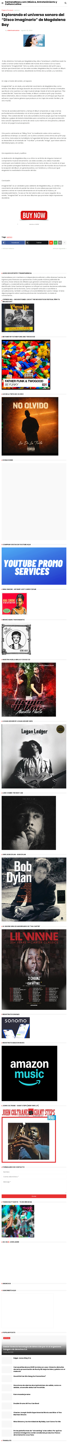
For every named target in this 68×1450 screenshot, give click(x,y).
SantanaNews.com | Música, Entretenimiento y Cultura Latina (31, 3)
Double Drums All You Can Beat (26, 1403)
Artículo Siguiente (59, 248)
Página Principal (7, 10)
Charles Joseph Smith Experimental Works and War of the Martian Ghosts (37, 1414)
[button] (2, 3)
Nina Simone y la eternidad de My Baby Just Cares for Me (37, 1422)
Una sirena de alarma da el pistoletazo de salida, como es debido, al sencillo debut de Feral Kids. (37, 1386)
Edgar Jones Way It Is (22, 1358)
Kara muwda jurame (21, 1394)
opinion (17, 10)
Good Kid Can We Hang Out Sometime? (29, 1376)
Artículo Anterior (8, 248)
